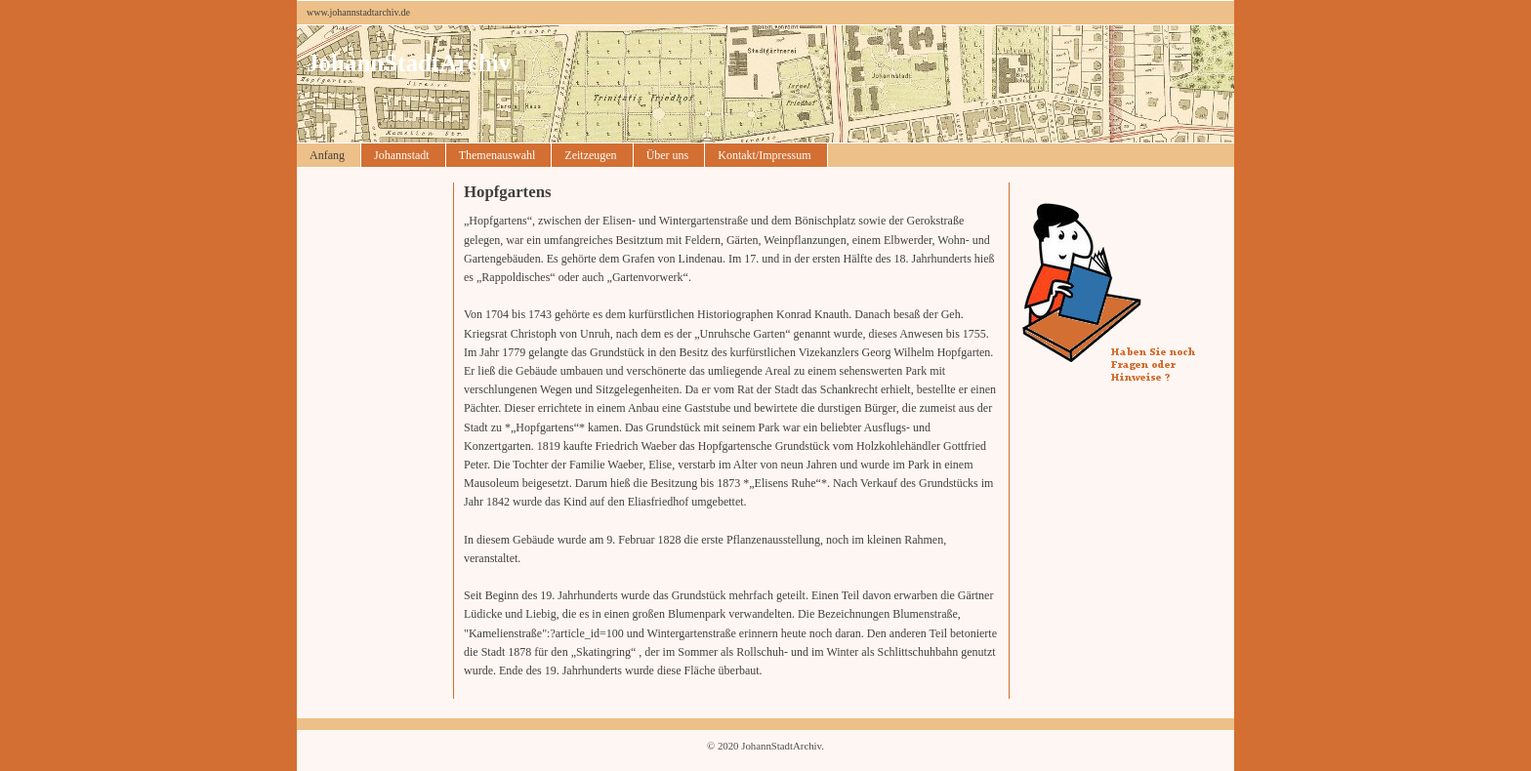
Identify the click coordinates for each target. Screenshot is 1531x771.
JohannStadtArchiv (409, 63)
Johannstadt (402, 155)
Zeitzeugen (590, 155)
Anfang (327, 155)
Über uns (667, 155)
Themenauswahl (497, 155)
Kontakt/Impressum (764, 155)
